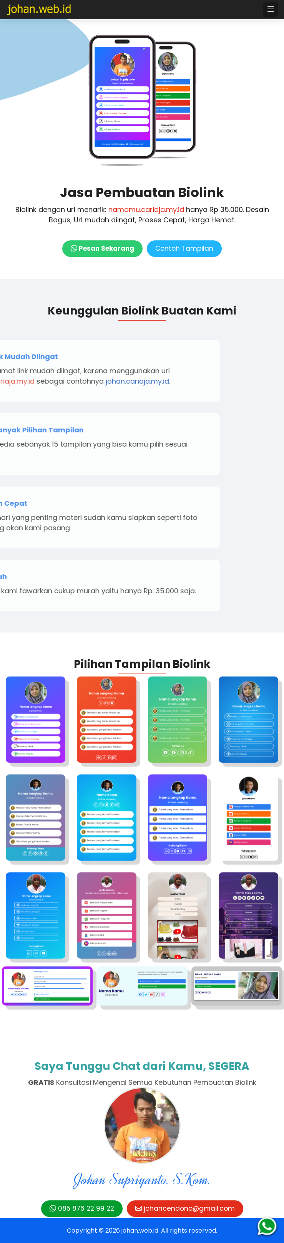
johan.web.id (139, 1230)
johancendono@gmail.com (185, 1208)
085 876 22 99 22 (82, 1208)
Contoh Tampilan (184, 248)
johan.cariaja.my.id (63, 381)
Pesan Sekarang (102, 248)
